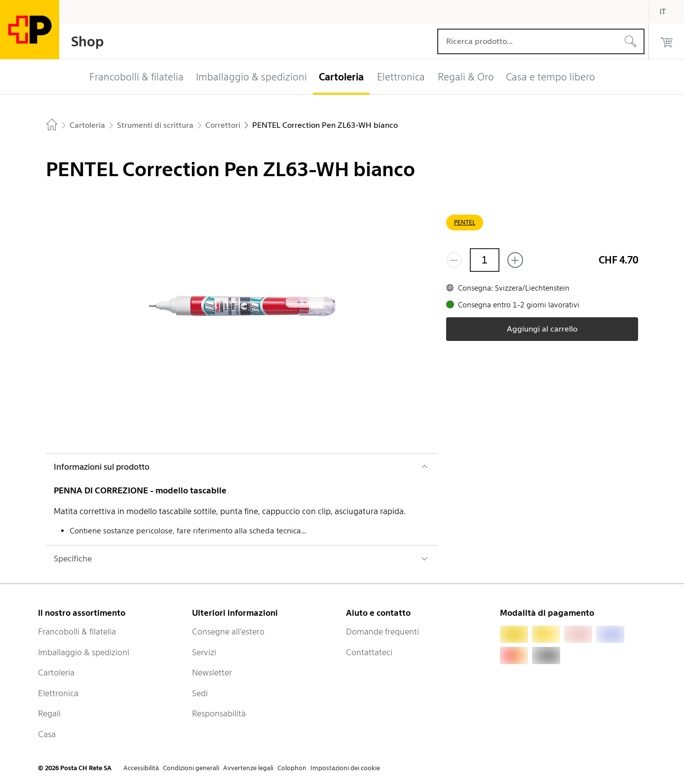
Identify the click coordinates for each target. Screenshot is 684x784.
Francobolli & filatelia (77, 631)
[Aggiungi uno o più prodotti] (515, 260)
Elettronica (58, 693)
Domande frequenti (382, 631)
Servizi (204, 652)
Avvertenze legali (248, 768)
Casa (47, 734)
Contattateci (369, 652)
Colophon (291, 768)
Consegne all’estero (228, 631)
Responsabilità (219, 713)
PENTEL (464, 222)
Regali (49, 713)
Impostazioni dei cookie (345, 768)
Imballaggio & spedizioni (83, 652)
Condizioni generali (191, 768)
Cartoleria (56, 672)
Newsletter (212, 672)
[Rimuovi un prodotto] (454, 260)
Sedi (200, 693)
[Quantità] (484, 260)
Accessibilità (141, 768)
